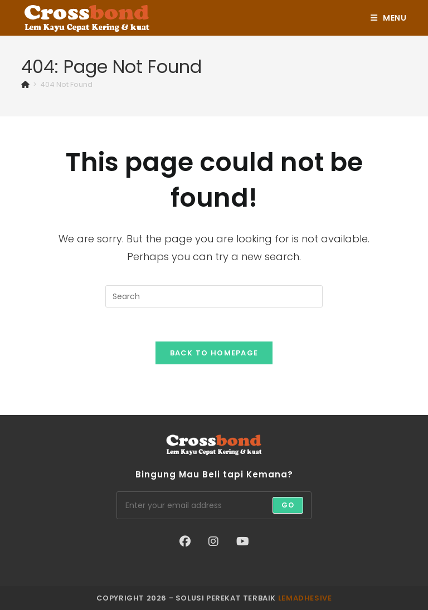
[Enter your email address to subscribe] (214, 505)
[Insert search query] (214, 296)
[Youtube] (243, 541)
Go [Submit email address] (287, 505)
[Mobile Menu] (389, 17)
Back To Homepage (214, 353)
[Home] (25, 84)
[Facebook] (185, 541)
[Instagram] (213, 541)
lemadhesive (305, 598)
